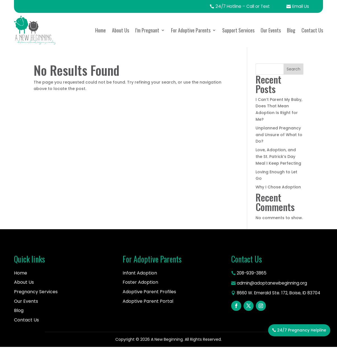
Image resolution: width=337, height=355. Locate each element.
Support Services (238, 38)
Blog (291, 38)
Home (100, 38)
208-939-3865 (252, 281)
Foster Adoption (140, 290)
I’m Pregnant (147, 38)
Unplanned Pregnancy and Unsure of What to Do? (279, 142)
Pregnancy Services (36, 299)
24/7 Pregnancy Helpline (301, 341)
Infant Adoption (140, 281)
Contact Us (312, 38)
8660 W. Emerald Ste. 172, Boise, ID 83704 (274, 306)
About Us (120, 38)
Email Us (297, 10)
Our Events (271, 38)
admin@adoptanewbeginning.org (273, 291)
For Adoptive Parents (190, 38)
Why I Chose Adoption (278, 195)
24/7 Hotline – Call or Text (235, 10)
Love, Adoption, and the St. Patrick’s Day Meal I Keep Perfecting (278, 164)
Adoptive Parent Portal (148, 309)
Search (293, 77)
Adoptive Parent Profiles (149, 299)
